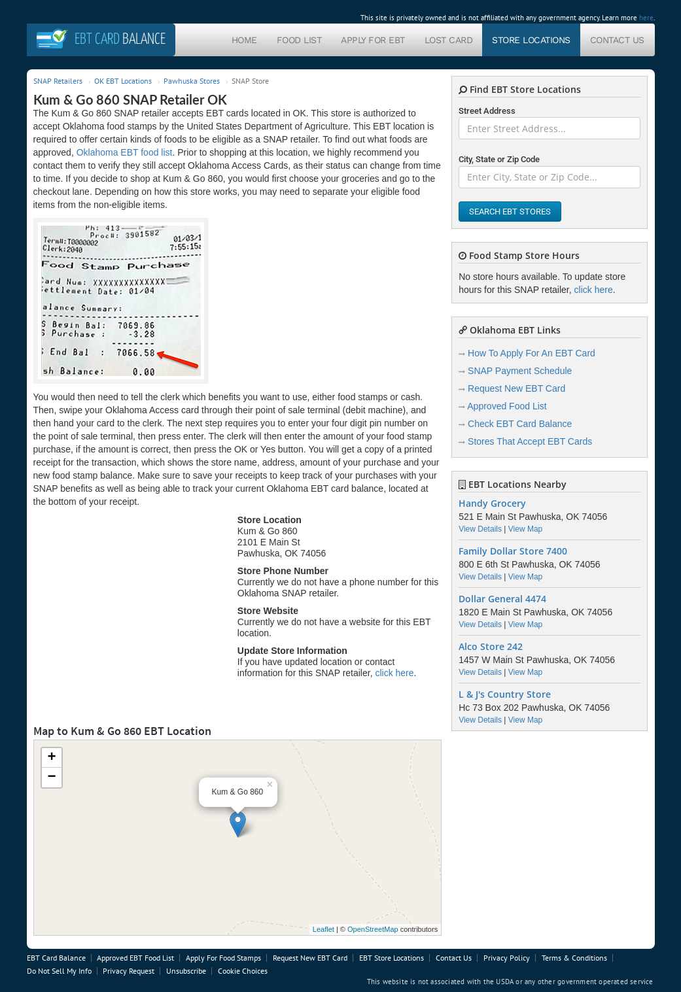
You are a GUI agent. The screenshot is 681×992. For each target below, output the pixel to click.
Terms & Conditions (574, 958)
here (646, 17)
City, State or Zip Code (499, 159)
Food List (299, 40)
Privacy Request (128, 971)
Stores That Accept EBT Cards (530, 441)
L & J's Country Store (505, 694)
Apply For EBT (373, 40)
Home (244, 40)
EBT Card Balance (56, 958)
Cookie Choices (243, 971)
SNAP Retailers (57, 81)
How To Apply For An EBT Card (531, 353)
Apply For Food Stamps (223, 958)
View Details (480, 529)
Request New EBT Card (516, 388)
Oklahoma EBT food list (125, 152)
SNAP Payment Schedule (520, 371)
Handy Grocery (492, 503)
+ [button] (51, 758)
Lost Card (449, 40)
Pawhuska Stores (192, 81)
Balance (120, 39)
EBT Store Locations (391, 958)
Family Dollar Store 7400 (513, 551)
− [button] (51, 777)
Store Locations (531, 40)
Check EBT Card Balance (520, 424)
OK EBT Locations (123, 81)
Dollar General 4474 (502, 599)
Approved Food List (506, 406)
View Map (525, 529)
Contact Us (617, 40)
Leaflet (323, 929)
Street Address (487, 111)
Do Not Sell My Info (59, 971)
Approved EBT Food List (135, 958)
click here (394, 673)
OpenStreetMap (372, 929)
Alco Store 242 (491, 647)
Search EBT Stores (510, 211)
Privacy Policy (506, 958)
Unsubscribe (186, 971)
